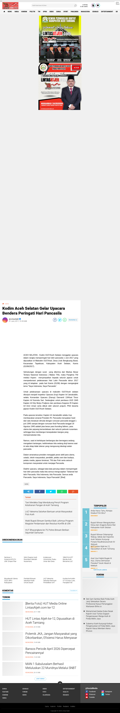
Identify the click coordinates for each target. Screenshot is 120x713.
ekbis (52, 11)
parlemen (74, 11)
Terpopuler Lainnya (100, 570)
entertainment (107, 11)
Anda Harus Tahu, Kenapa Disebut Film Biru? (101, 512)
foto (44, 692)
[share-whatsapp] (65, 320)
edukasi (95, 11)
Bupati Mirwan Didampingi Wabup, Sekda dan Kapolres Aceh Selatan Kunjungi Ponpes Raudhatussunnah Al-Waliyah (103, 539)
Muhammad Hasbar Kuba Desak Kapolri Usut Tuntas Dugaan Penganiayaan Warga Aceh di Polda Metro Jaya (99, 615)
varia (17, 11)
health (65, 692)
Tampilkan (73, 590)
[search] (54, 5)
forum (24, 692)
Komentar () (73, 320)
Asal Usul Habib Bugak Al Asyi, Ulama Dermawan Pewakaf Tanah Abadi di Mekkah (101, 562)
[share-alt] (28, 491)
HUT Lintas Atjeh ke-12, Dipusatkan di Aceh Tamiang (50, 620)
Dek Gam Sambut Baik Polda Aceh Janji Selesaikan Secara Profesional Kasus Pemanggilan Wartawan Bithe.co (100, 602)
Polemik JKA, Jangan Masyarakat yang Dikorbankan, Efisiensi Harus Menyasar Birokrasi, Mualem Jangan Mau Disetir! (51, 637)
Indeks (72, 706)
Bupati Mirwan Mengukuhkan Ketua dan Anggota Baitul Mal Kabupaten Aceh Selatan (103, 525)
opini (45, 11)
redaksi (66, 695)
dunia (58, 11)
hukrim (24, 11)
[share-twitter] (60, 320)
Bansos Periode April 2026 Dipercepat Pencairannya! (50, 651)
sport (65, 11)
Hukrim (53, 706)
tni (39, 11)
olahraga (46, 695)
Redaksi (66, 706)
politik (32, 11)
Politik (59, 706)
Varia (47, 706)
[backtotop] (60, 683)
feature (5, 692)
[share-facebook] (55, 320)
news (10, 11)
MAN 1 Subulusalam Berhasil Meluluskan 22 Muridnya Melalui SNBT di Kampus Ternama (50, 668)
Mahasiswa (85, 11)
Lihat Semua (40, 679)
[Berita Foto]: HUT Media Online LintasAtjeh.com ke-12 (46, 605)
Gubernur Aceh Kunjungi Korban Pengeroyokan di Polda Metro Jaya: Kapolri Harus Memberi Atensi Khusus (100, 627)
